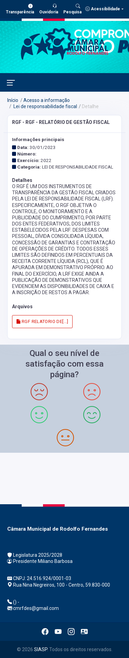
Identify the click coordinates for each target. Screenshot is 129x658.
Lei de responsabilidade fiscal (44, 106)
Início (12, 100)
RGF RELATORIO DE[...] (42, 321)
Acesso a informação (46, 100)
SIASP (40, 649)
